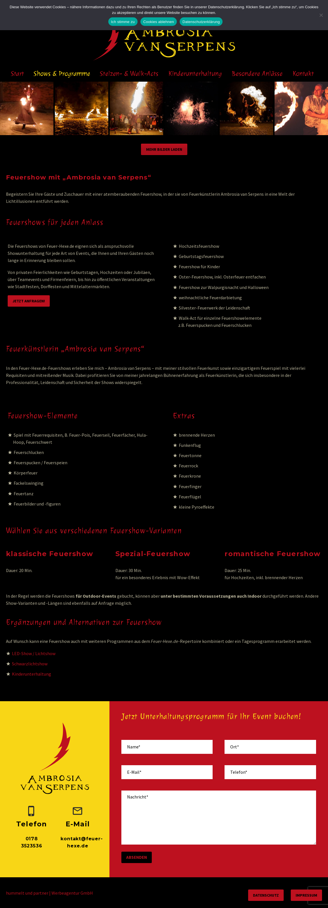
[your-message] (218, 818)
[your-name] (167, 747)
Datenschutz (266, 895)
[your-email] (167, 772)
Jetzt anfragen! (29, 301)
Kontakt (303, 73)
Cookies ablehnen (158, 22)
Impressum (306, 895)
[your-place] (270, 747)
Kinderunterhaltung (195, 73)
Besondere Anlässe (257, 73)
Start (17, 73)
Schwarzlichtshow (29, 663)
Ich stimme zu (123, 22)
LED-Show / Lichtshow (33, 653)
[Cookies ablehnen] (321, 15)
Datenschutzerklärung (201, 22)
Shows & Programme (62, 73)
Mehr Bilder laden (164, 149)
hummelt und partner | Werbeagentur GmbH (49, 893)
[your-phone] (270, 772)
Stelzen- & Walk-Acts (129, 73)
